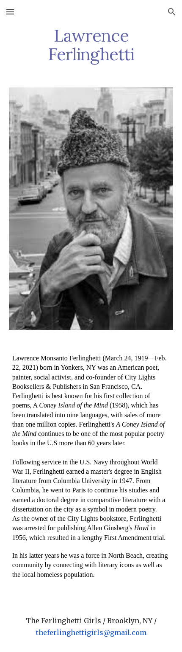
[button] (10, 11)
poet (152, 367)
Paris (79, 490)
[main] (91, 45)
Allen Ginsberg (108, 527)
